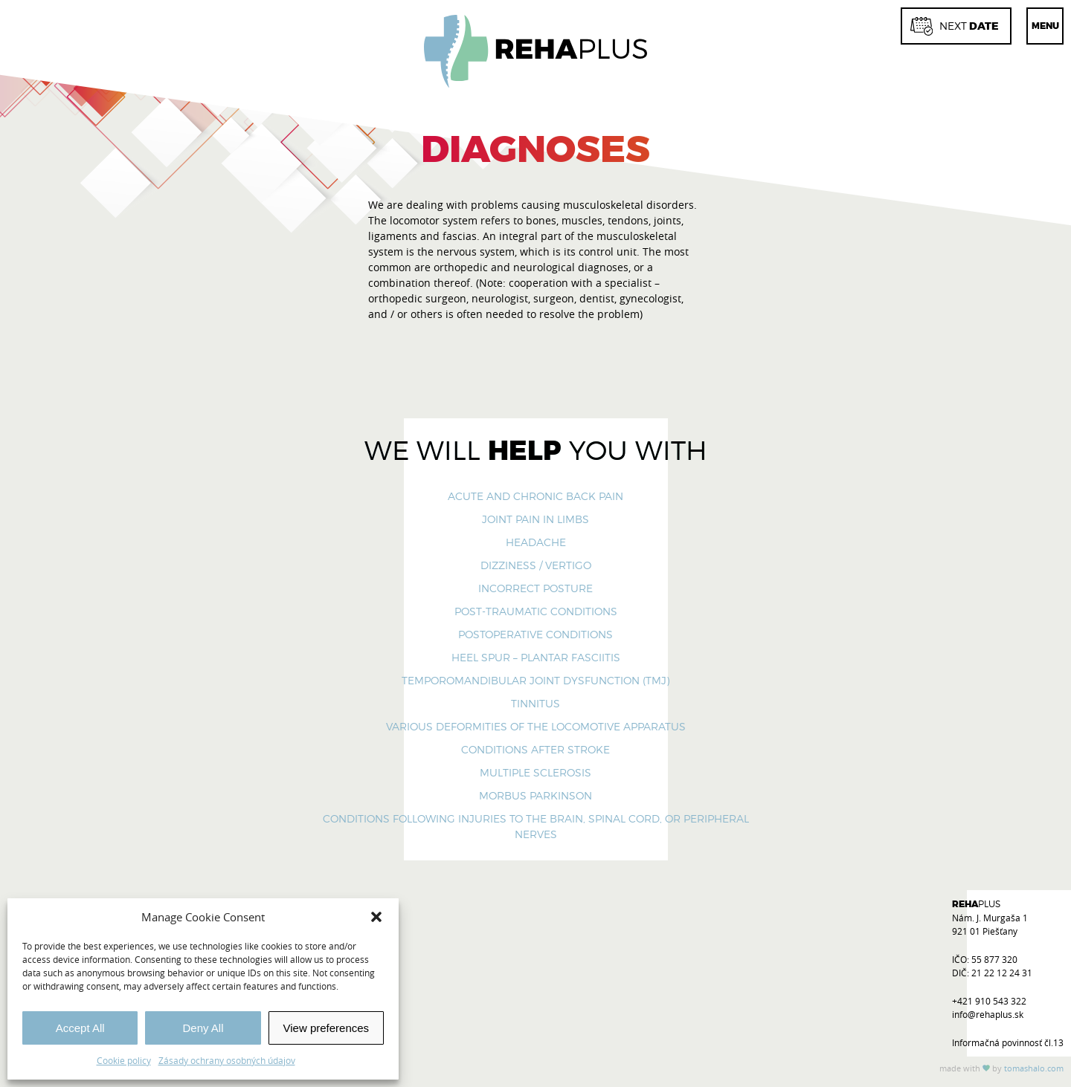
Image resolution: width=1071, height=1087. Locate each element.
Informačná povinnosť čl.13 (1008, 1042)
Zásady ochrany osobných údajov (226, 1060)
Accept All (80, 1028)
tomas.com (1034, 1068)
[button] (376, 916)
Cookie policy (124, 1060)
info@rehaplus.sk (987, 1014)
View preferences (326, 1028)
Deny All (202, 1028)
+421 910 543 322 (989, 1001)
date (954, 26)
